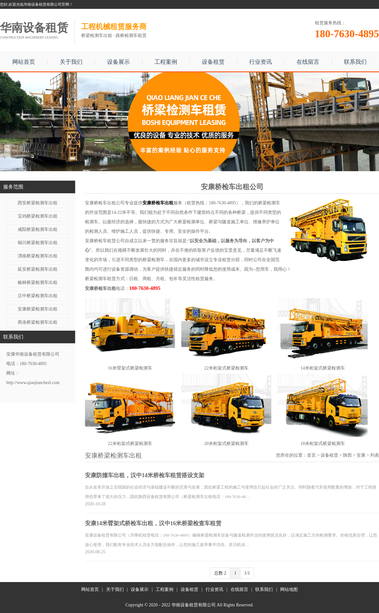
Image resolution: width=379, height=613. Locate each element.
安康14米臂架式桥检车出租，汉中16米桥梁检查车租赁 (153, 523)
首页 (311, 455)
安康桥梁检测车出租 (37, 309)
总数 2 (220, 573)
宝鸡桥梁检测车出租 (37, 216)
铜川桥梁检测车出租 (37, 242)
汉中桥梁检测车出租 (37, 295)
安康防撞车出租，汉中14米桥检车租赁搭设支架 (144, 475)
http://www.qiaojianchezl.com (33, 382)
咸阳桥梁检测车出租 (37, 229)
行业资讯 (260, 62)
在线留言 (308, 62)
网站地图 (289, 589)
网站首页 (23, 62)
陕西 (347, 455)
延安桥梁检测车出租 (37, 269)
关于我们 (71, 62)
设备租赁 (213, 62)
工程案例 (165, 62)
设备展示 (118, 62)
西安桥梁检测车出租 (37, 203)
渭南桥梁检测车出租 (37, 256)
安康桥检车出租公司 (105, 203)
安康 (361, 455)
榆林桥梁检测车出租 (37, 282)
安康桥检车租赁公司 (105, 240)
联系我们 (355, 62)
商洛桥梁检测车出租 (37, 322)
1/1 (247, 573)
